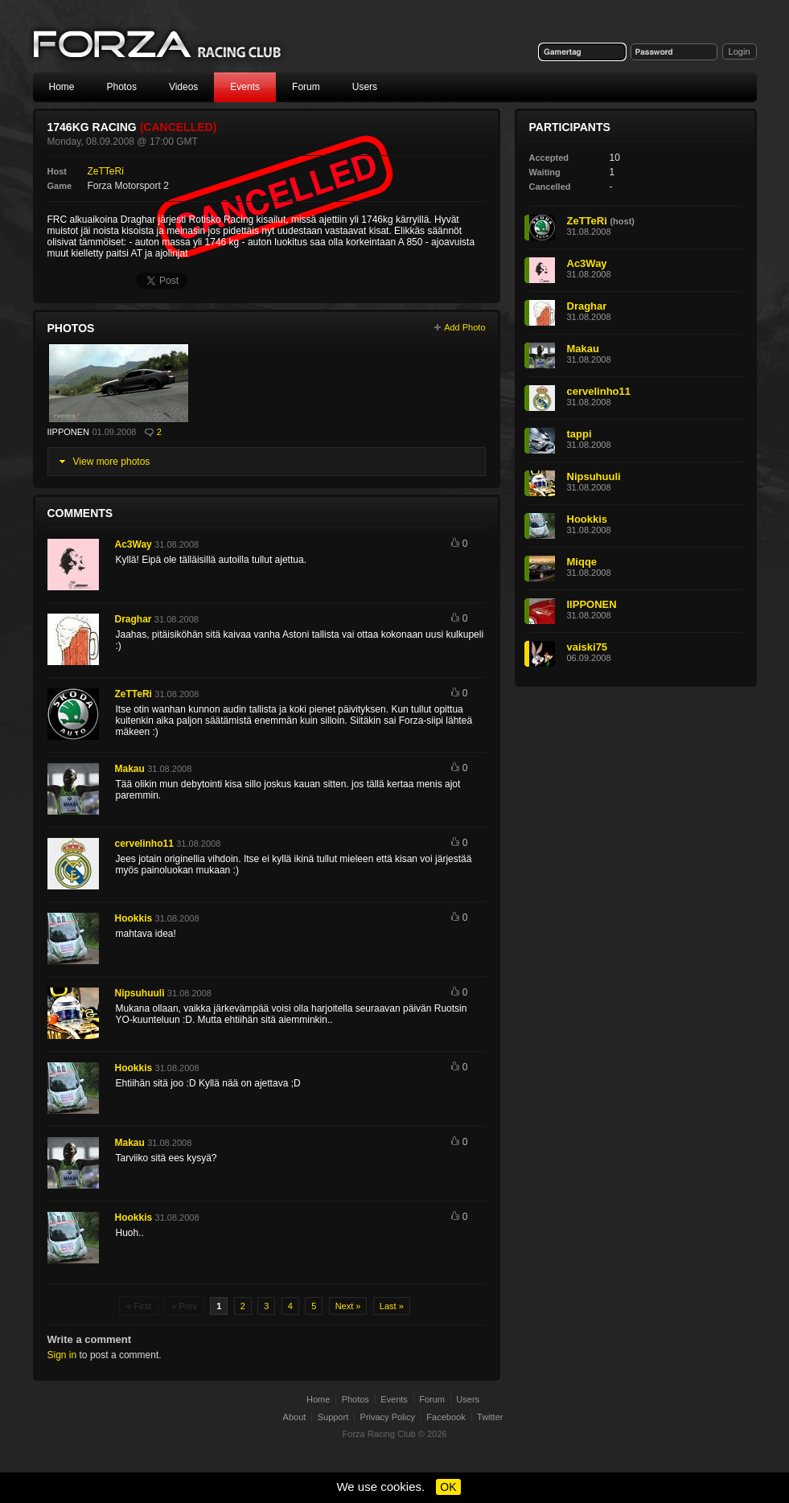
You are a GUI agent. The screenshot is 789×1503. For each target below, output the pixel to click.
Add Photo (464, 327)
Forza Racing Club (158, 45)
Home (62, 86)
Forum (306, 86)
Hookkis (134, 918)
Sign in (62, 1355)
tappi (579, 434)
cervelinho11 (144, 843)
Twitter (490, 1417)
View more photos (111, 461)
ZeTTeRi (106, 171)
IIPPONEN (68, 432)
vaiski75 (587, 647)
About (294, 1417)
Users (364, 86)
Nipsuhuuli (140, 993)
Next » (348, 1306)
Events (245, 86)
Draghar (133, 619)
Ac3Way (133, 544)
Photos (122, 86)
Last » (392, 1306)
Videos (183, 86)
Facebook (445, 1417)
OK (448, 1486)
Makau (130, 768)
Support (333, 1417)
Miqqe (582, 562)
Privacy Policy (387, 1417)
